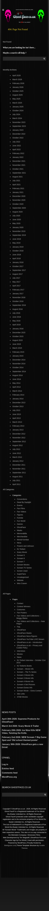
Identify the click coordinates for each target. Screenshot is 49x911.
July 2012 (16, 449)
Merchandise (22, 537)
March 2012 (17, 457)
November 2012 (18, 438)
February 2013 (18, 426)
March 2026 (17, 79)
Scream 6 (21, 558)
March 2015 (17, 348)
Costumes (21, 610)
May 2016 (16, 321)
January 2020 (17, 227)
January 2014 (17, 399)
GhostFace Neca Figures (27, 636)
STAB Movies (22, 697)
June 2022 (16, 146)
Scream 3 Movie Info (25, 678)
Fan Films (21, 508)
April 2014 (16, 387)
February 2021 (18, 188)
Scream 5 (21, 555)
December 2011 (18, 465)
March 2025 (17, 103)
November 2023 (18, 122)
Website (20, 580)
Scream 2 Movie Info (25, 675)
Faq (18, 627)
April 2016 (16, 325)
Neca (19, 543)
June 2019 (16, 239)
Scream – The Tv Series (26, 672)
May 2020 (16, 223)
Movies (20, 654)
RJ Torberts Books (24, 666)
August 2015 (17, 340)
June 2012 (16, 453)
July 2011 (16, 480)
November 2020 (18, 200)
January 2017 (17, 294)
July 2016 (16, 313)
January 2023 (17, 130)
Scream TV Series (24, 568)
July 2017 (16, 278)
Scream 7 (21, 562)
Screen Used (22, 571)
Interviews (21, 651)
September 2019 (19, 235)
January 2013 (17, 430)
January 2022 (17, 157)
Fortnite (20, 518)
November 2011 (18, 469)
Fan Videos (21, 512)
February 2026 (18, 83)
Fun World (21, 521)
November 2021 (18, 165)
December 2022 (18, 134)
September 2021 (19, 173)
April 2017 (16, 286)
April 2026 (16, 75)
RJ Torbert (21, 549)
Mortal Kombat (23, 540)
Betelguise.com (10, 845)
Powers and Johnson (25, 546)
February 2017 (18, 290)
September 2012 (19, 441)
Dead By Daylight (24, 502)
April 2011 (16, 484)
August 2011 (17, 477)
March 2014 (17, 391)
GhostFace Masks (24, 633)
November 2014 (18, 364)
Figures (20, 515)
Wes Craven (22, 583)
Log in (5, 764)
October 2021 (17, 169)
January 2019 (17, 247)
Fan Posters (22, 613)
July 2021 (16, 181)
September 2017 (19, 270)
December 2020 (18, 196)
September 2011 (19, 473)
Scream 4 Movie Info (25, 681)
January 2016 (17, 329)
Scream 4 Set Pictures (26, 684)
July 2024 (16, 114)
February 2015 (18, 352)
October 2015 (17, 336)
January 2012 (17, 461)
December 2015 (18, 332)
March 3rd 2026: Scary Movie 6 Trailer (20, 726)
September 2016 (19, 305)
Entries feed (8, 768)
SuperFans (21, 574)
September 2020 (19, 208)
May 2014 (16, 383)
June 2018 (16, 255)
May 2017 (16, 282)
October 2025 (17, 91)
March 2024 (17, 118)
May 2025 (16, 99)
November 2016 (18, 297)
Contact (20, 603)
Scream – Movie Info (25, 669)
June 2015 (16, 344)
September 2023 (19, 126)
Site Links (21, 694)
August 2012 (17, 445)
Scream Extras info (24, 688)
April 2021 (16, 185)
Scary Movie (22, 552)
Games (20, 524)
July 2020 (16, 216)
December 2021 (18, 161)
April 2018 (16, 258)
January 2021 (17, 192)
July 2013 (16, 410)
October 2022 (17, 138)
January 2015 (17, 356)
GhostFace (21, 527)
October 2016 (17, 301)
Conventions (22, 499)
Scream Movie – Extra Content (29, 691)
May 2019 (16, 243)
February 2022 (18, 153)
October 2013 (17, 406)
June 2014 (16, 379)
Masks (19, 530)
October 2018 (17, 251)
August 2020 (17, 212)
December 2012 (18, 434)
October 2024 (17, 111)
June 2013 (16, 414)
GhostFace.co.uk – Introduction (29, 642)
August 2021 (17, 177)
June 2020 (16, 219)
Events (20, 505)
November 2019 (18, 231)
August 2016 (17, 309)
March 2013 (17, 422)
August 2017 (17, 274)
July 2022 (16, 142)
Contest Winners (23, 606)
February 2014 (18, 395)
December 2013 (18, 403)
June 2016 (16, 317)
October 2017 (17, 266)
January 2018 (17, 262)
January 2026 (17, 87)
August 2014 (17, 375)
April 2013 (16, 418)
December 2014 (18, 360)
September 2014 (19, 371)
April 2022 (16, 149)
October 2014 (17, 367)
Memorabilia (22, 533)
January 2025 (17, 107)
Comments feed (10, 773)
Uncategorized (23, 577)
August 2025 (17, 95)
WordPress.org (9, 777)
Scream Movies (23, 565)
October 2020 (17, 204)
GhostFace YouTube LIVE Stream (30, 639)
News (19, 657)
